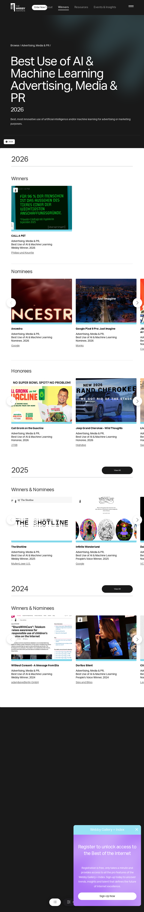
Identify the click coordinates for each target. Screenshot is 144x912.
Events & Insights (105, 7)
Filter (72, 902)
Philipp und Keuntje (22, 253)
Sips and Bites (84, 682)
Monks (80, 346)
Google (15, 346)
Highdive (81, 445)
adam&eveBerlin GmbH (25, 682)
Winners (63, 7)
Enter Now (39, 7)
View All (117, 470)
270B (14, 445)
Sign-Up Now (107, 896)
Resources (81, 7)
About (48, 7)
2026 (9, 142)
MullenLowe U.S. (21, 564)
